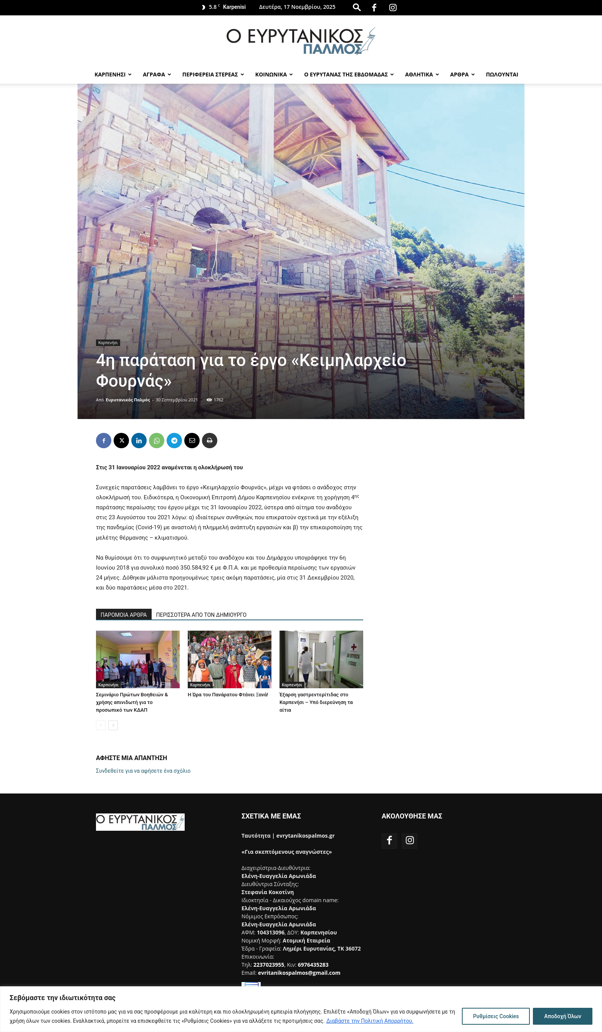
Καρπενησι (113, 74)
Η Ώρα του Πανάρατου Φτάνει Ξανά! (228, 694)
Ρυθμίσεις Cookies (496, 1016)
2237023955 (268, 964)
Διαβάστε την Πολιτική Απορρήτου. (369, 1021)
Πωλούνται (502, 74)
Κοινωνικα (274, 74)
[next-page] (113, 725)
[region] (301, 1009)
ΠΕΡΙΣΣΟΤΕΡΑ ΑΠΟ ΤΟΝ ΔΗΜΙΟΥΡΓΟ (201, 615)
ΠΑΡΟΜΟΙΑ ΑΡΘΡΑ (124, 615)
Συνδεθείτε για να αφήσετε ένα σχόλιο (143, 771)
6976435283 (313, 964)
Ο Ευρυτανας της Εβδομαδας (349, 74)
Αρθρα (462, 74)
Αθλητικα (422, 74)
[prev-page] (101, 725)
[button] (357, 7)
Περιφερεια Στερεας (213, 74)
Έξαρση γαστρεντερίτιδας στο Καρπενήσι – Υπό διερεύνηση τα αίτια (316, 702)
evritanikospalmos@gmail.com (299, 972)
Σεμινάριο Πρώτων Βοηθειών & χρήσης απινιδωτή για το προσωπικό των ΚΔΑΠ (132, 702)
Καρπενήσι (108, 342)
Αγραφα (157, 74)
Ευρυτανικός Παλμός (128, 400)
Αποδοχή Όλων (562, 1016)
